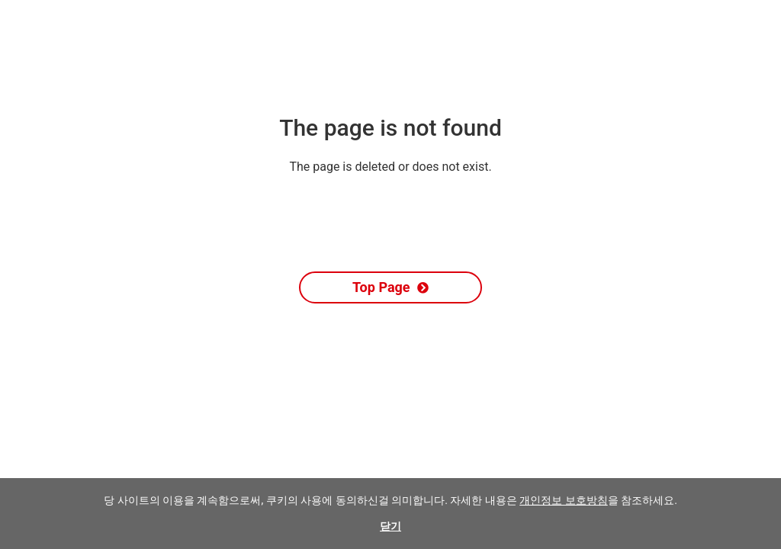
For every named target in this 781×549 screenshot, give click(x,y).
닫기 (390, 526)
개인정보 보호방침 (563, 500)
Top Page (390, 287)
